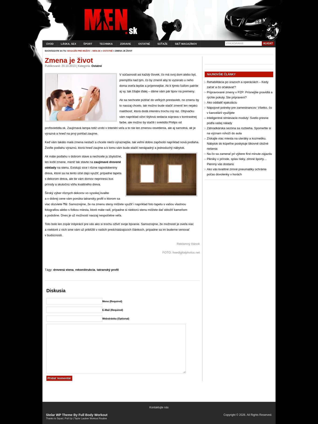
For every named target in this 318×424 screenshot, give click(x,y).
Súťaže (162, 43)
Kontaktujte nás (159, 407)
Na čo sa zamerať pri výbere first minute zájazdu (239, 154)
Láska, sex (68, 43)
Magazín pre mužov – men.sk (84, 51)
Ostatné (144, 43)
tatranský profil (108, 269)
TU (65, 204)
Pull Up (68, 418)
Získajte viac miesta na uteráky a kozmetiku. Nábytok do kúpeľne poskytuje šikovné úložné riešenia (237, 143)
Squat (60, 418)
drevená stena (63, 269)
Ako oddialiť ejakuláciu (222, 102)
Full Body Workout (93, 415)
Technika (106, 43)
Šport (87, 43)
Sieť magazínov (186, 43)
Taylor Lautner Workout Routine (90, 418)
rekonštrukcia (85, 269)
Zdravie (125, 43)
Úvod (50, 43)
